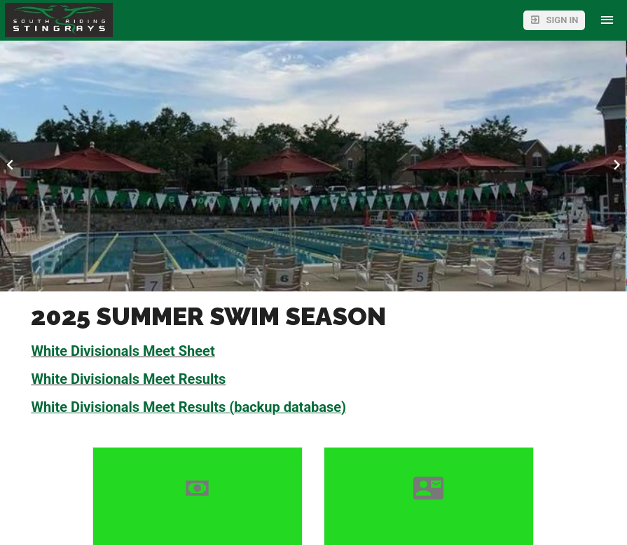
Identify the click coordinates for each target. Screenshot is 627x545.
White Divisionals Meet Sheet (122, 351)
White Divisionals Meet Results (128, 379)
